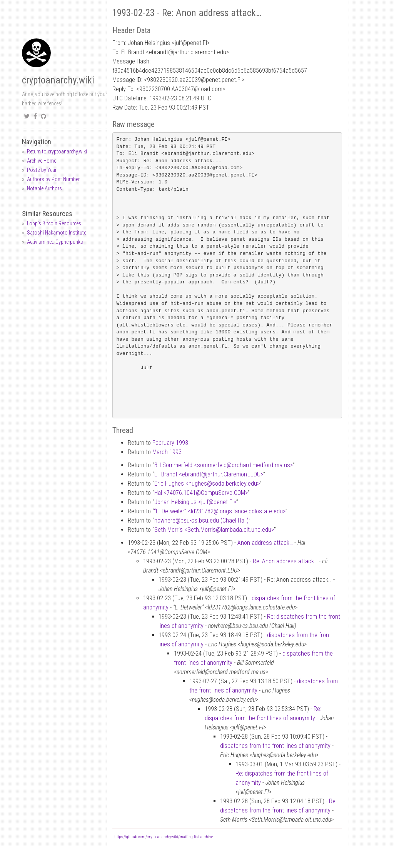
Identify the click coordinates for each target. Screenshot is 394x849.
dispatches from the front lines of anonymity (275, 745)
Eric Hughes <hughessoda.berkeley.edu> (207, 483)
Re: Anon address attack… (285, 561)
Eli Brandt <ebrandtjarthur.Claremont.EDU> (208, 474)
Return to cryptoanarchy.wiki (57, 151)
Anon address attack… (265, 542)
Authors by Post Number (53, 179)
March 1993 (167, 452)
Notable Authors (44, 188)
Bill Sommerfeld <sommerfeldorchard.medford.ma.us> (223, 465)
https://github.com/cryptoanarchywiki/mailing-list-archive (163, 836)
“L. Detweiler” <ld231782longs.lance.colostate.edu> (219, 511)
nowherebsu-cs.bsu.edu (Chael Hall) (201, 520)
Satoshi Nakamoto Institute (56, 233)
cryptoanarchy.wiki (58, 80)
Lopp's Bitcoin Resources (54, 223)
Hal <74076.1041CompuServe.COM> (201, 492)
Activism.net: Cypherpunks (55, 242)
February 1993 (170, 442)
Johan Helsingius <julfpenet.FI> (195, 502)
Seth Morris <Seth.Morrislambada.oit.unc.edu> (214, 529)
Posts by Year (42, 170)
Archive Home (41, 161)
